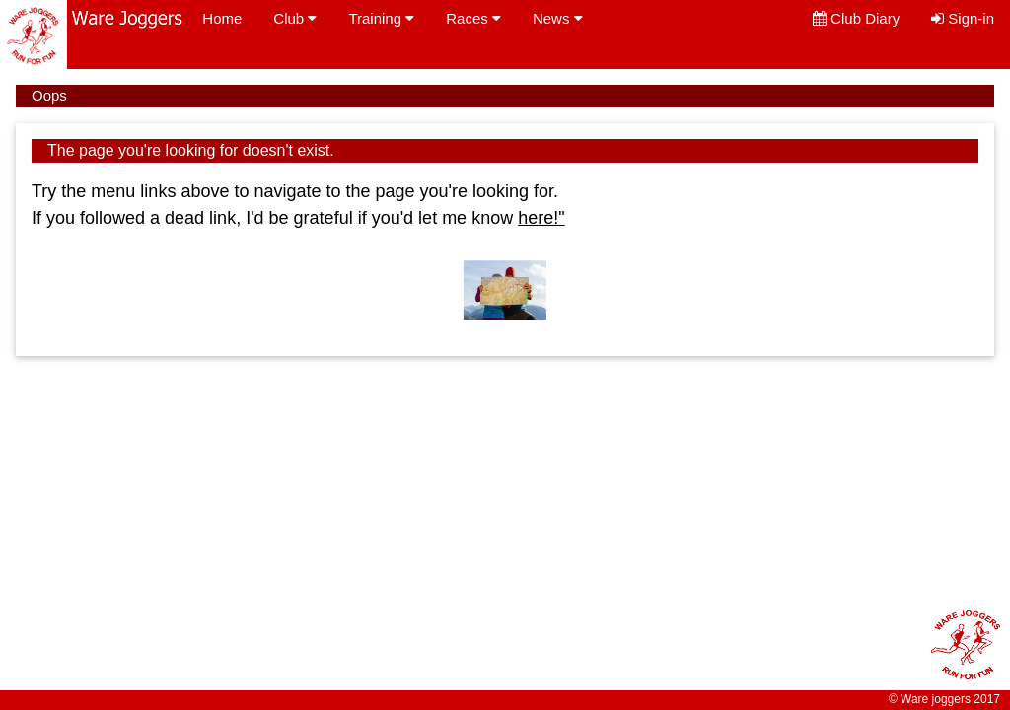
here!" (541, 218)
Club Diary (856, 18)
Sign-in (962, 18)
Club (295, 18)
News (558, 18)
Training (381, 18)
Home (222, 18)
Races (473, 18)
